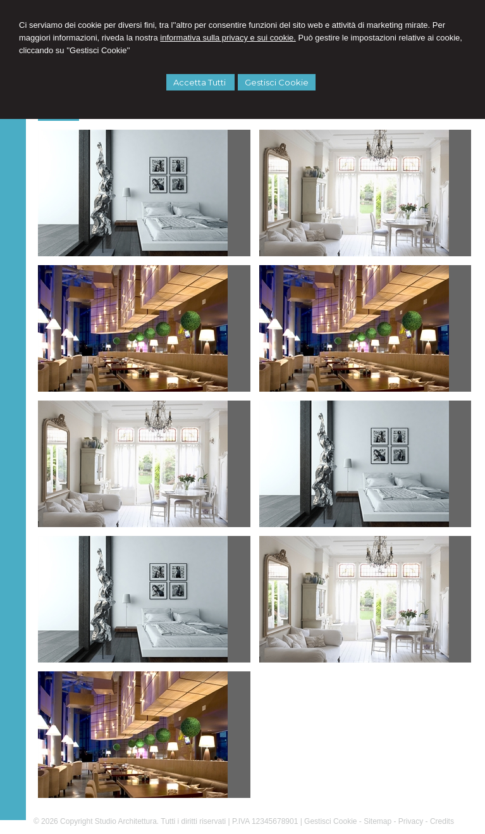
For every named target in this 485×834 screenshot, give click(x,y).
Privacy (410, 821)
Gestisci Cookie (277, 82)
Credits (442, 821)
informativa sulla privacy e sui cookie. (228, 37)
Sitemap (377, 821)
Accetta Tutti (200, 82)
